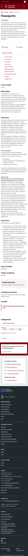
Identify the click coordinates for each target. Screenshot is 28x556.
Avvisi (2, 454)
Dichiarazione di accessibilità (8, 524)
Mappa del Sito (20, 550)
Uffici (2, 419)
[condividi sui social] (4, 47)
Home (2, 12)
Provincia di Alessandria (7, 516)
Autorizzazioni (4, 432)
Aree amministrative (6, 404)
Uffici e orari (4, 490)
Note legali (3, 521)
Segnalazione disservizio (7, 529)
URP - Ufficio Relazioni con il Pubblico (10, 488)
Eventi (2, 465)
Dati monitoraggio (5, 548)
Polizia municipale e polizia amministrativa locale (13, 307)
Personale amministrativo (7, 414)
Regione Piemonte (5, 1)
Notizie (2, 452)
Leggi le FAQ (4, 528)
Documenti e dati (5, 407)
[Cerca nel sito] (23, 6)
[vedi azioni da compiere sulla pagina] (19, 47)
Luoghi (2, 463)
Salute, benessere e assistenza (8, 439)
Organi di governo (5, 411)
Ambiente (3, 427)
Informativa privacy (5, 519)
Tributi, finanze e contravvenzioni (9, 441)
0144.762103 (9, 479)
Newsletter (3, 543)
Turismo (11, 12)
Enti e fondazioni (5, 409)
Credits (8, 550)
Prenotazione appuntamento (8, 531)
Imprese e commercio (6, 436)
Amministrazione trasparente (8, 526)
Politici (2, 416)
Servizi (6, 12)
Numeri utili (4, 492)
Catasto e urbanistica (6, 434)
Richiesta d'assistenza (6, 533)
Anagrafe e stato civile (6, 429)
